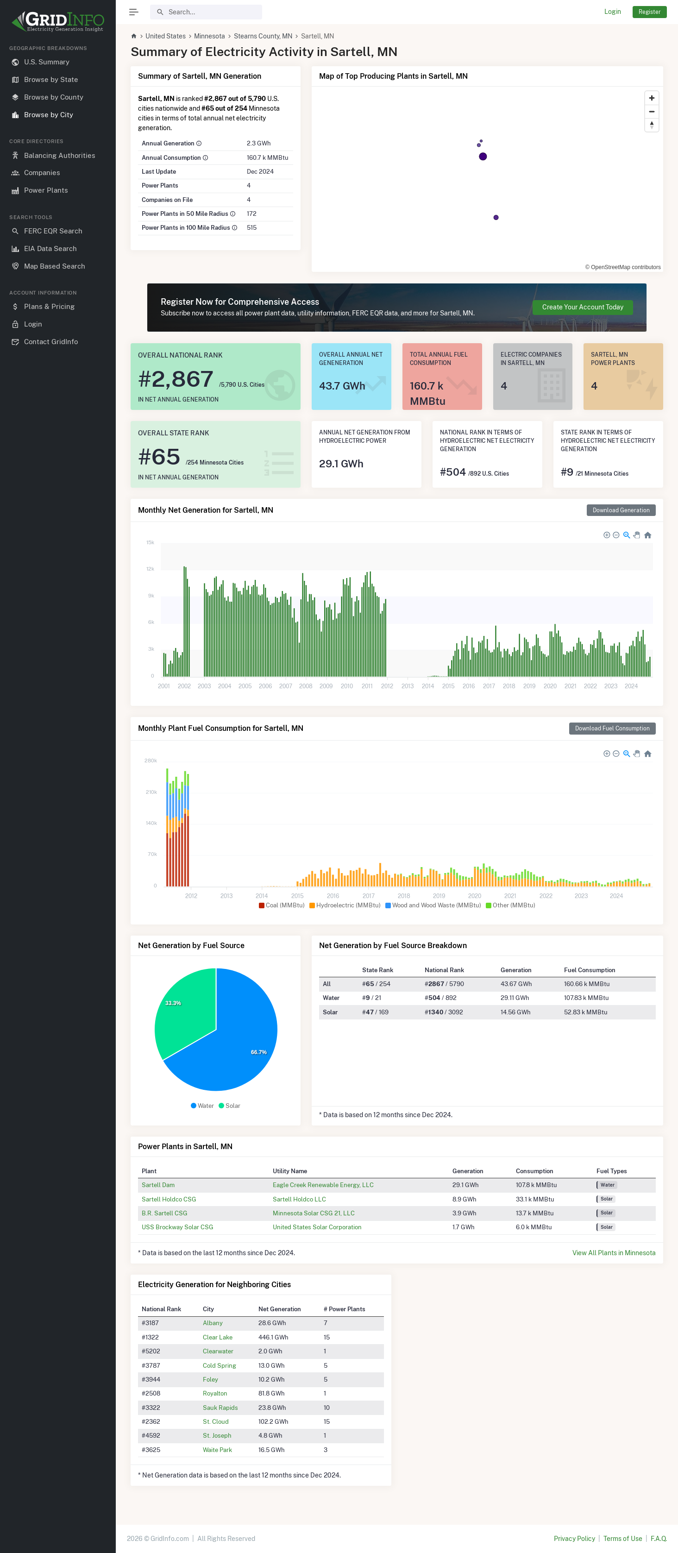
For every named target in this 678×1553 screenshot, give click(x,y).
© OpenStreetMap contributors (623, 267)
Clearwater (218, 1351)
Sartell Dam (158, 1184)
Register (650, 11)
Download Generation (621, 510)
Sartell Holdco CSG (169, 1199)
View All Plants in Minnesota (614, 1253)
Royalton (215, 1393)
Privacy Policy (574, 1538)
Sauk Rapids (220, 1407)
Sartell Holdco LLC (299, 1199)
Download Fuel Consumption (612, 728)
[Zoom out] (652, 111)
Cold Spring (219, 1365)
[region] (58, 791)
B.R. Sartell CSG (165, 1213)
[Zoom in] (652, 98)
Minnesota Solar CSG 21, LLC (314, 1213)
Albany (213, 1323)
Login (612, 11)
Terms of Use (622, 1538)
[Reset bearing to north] (652, 125)
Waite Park (217, 1449)
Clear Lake (217, 1337)
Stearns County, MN (263, 36)
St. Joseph (217, 1435)
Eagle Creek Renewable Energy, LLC (323, 1184)
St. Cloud (216, 1421)
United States (165, 36)
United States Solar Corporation (317, 1227)
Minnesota (209, 36)
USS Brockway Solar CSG (177, 1227)
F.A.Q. (659, 1538)
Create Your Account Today (582, 307)
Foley (210, 1379)
